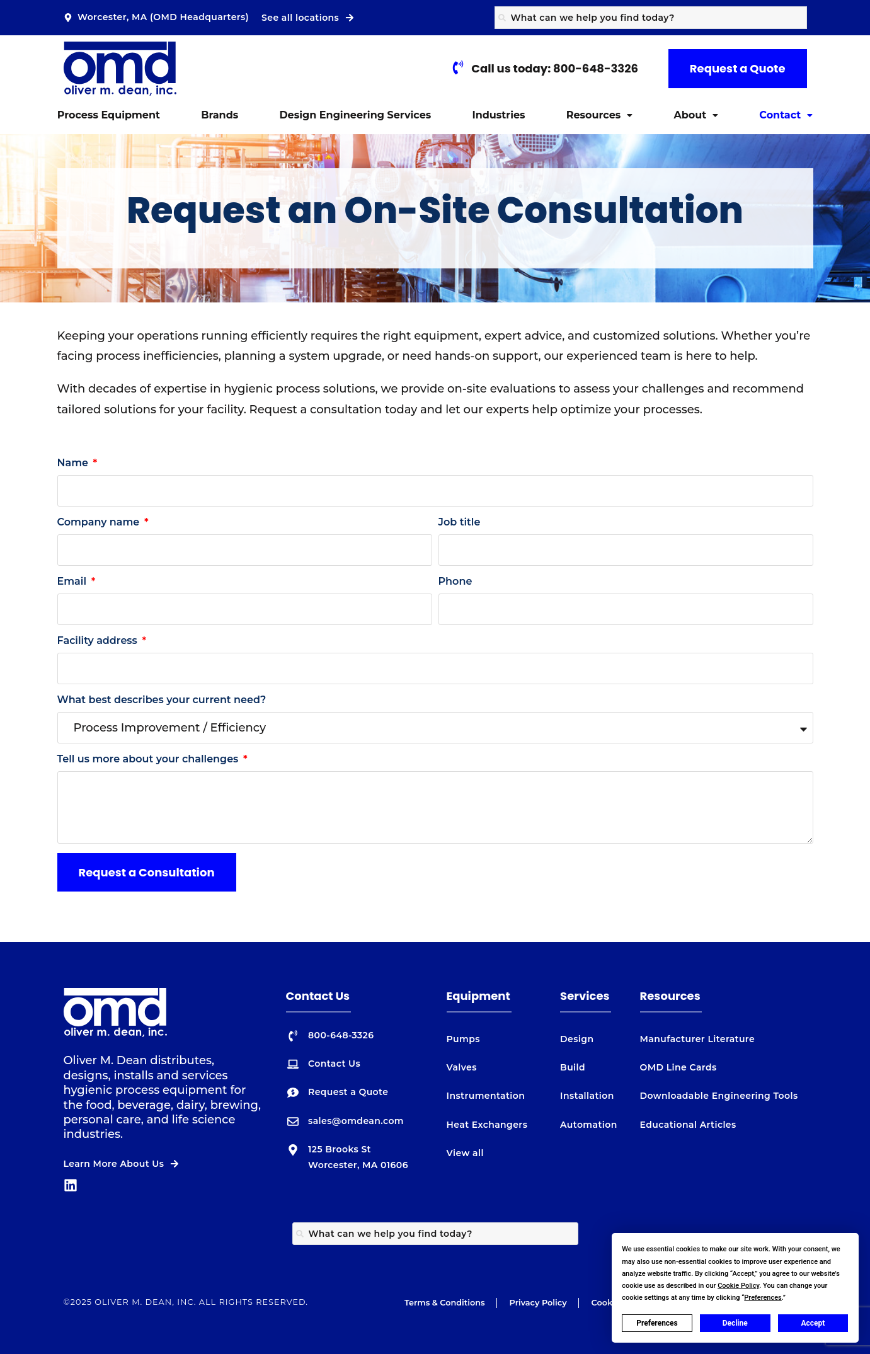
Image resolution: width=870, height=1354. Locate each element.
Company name (99, 522)
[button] (599, 115)
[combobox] (651, 17)
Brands (219, 115)
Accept (813, 1323)
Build (572, 1067)
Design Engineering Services (355, 115)
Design (576, 1039)
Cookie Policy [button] (738, 1286)
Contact (786, 115)
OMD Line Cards (678, 1067)
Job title (459, 522)
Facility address (98, 640)
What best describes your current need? (161, 700)
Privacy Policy (538, 1302)
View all (465, 1153)
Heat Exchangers (487, 1124)
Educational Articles (688, 1124)
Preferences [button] (762, 1298)
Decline (735, 1323)
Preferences (657, 1323)
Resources (599, 115)
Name (74, 463)
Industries (498, 115)
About (695, 115)
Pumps (463, 1039)
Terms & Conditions (444, 1302)
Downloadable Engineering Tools (719, 1095)
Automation (588, 1124)
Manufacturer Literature (697, 1039)
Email (73, 581)
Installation (587, 1095)
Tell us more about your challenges (149, 759)
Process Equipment (108, 115)
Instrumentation (486, 1095)
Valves (462, 1067)
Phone (455, 581)
